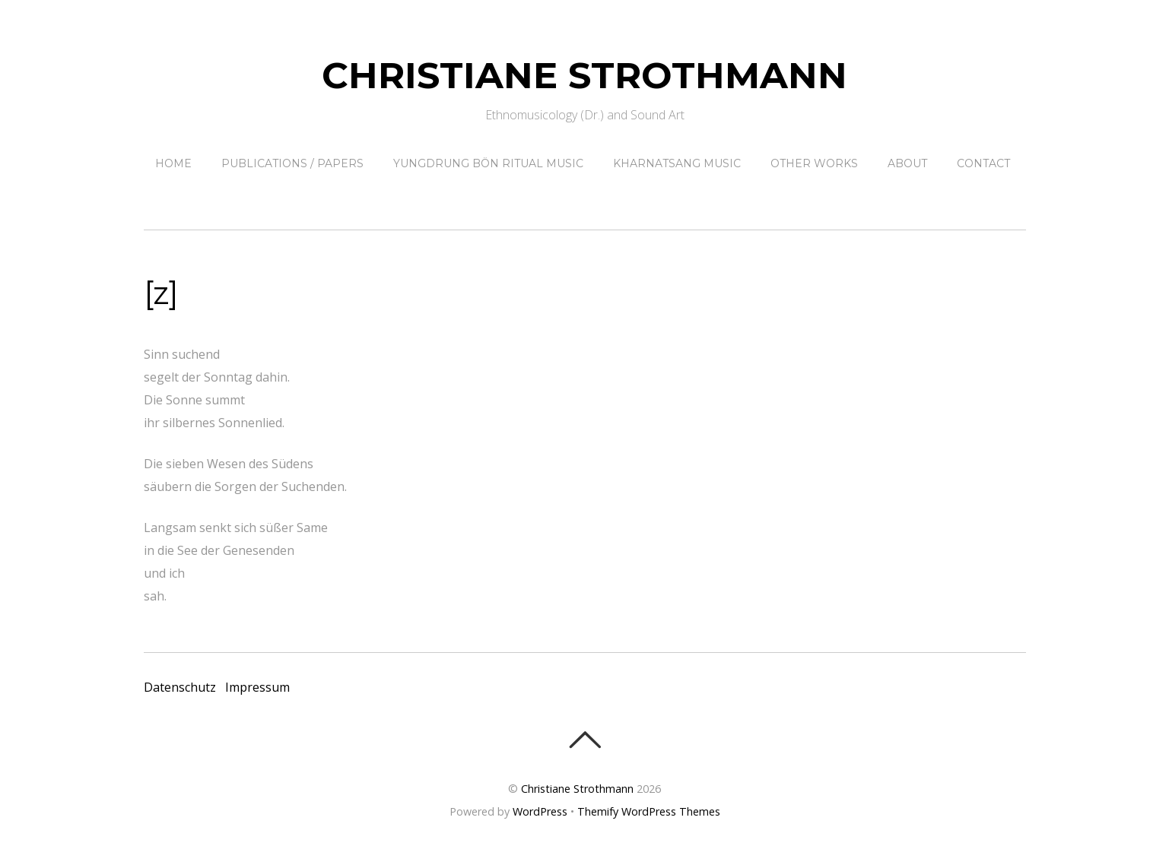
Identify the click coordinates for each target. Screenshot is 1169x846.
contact (983, 163)
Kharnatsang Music (677, 163)
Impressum (257, 687)
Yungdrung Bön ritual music (488, 163)
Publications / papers (292, 163)
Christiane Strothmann (577, 788)
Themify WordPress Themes (648, 811)
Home (173, 163)
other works (814, 163)
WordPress (540, 811)
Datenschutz (180, 687)
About (907, 163)
